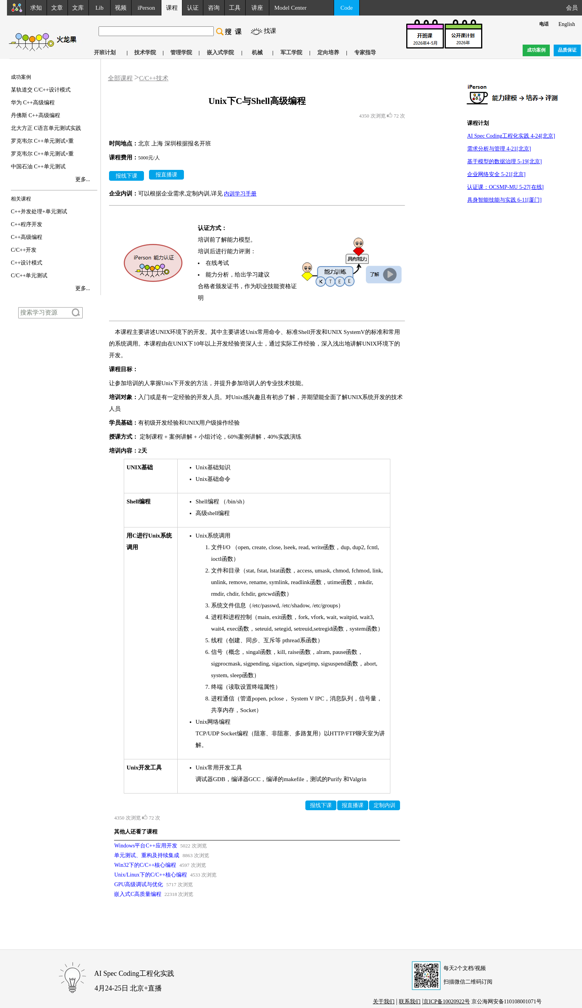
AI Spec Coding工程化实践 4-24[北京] (511, 136)
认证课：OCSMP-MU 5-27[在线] (505, 187)
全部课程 (120, 78)
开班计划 (105, 52)
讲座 (257, 8)
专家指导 (365, 52)
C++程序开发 (26, 224)
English (566, 24)
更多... (82, 179)
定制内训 (384, 805)
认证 (193, 8)
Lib (99, 8)
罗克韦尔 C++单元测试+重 (42, 141)
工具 (235, 8)
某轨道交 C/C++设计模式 (41, 90)
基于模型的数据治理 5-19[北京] (504, 161)
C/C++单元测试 (29, 275)
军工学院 (291, 52)
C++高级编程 (26, 237)
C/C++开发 (23, 250)
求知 (36, 8)
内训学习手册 (240, 194)
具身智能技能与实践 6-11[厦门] (504, 200)
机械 (257, 52)
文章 (57, 8)
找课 (270, 31)
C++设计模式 (26, 263)
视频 (120, 8)
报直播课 (166, 175)
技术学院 (145, 52)
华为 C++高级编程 (33, 102)
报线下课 (126, 176)
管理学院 (181, 52)
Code (347, 8)
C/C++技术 (153, 78)
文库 (78, 8)
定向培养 (328, 52)
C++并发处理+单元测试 (39, 211)
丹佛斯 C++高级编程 (35, 115)
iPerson (146, 8)
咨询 (214, 8)
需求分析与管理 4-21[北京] (499, 149)
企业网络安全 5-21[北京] (496, 174)
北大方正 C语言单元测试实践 (46, 128)
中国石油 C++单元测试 (38, 166)
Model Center (290, 8)
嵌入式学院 (220, 52)
